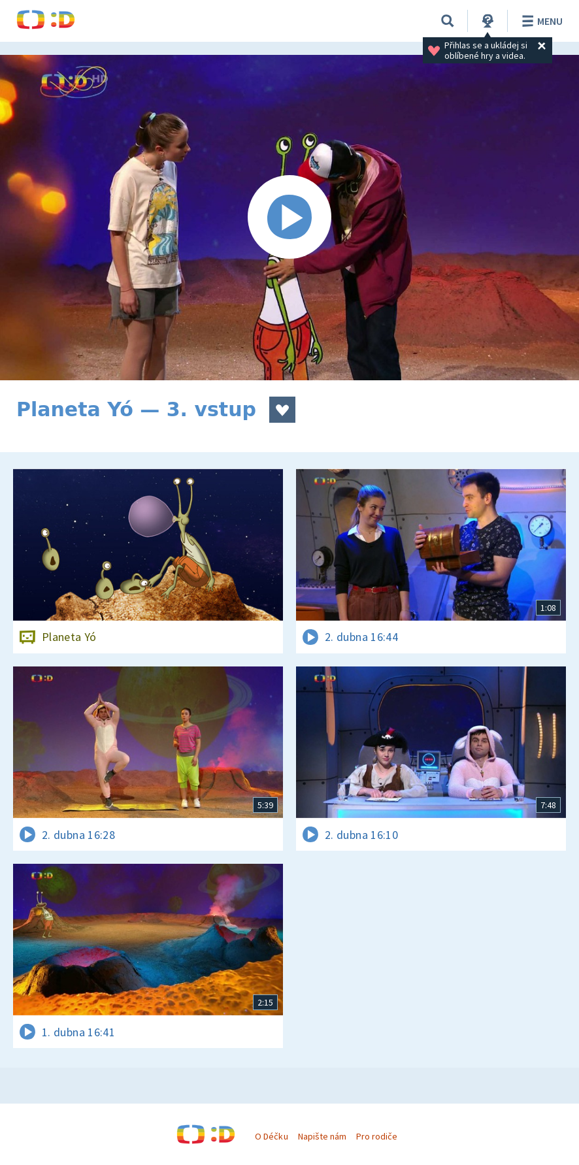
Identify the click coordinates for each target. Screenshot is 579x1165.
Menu (540, 21)
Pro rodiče (376, 1136)
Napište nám (322, 1136)
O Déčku (271, 1136)
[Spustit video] (289, 217)
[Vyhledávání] (447, 21)
